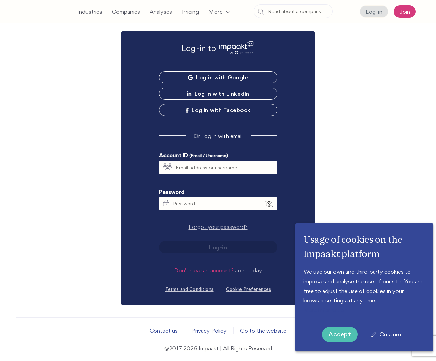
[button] (219, 11)
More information (325, 310)
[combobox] (293, 11)
